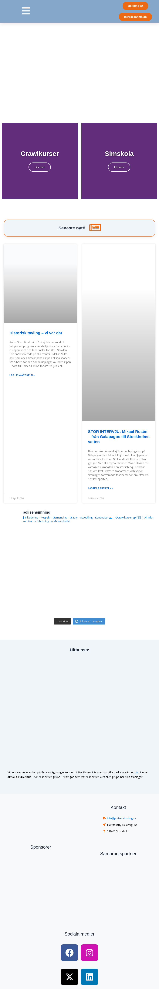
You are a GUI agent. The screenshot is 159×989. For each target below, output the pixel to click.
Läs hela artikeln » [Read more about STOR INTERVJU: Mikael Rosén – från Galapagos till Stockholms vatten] (100, 488)
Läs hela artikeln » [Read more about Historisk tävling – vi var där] (22, 375)
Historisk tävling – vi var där (35, 333)
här (137, 772)
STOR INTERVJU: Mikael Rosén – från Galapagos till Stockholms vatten (119, 436)
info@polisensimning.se (121, 818)
